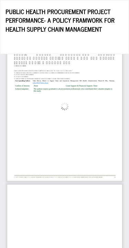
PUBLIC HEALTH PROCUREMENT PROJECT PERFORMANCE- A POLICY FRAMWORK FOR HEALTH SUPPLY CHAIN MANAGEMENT (60, 20)
